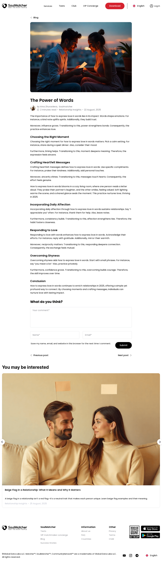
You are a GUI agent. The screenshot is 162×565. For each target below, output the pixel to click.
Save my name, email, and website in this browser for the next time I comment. (71, 343)
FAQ (83, 534)
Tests (62, 5)
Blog (42, 538)
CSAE (111, 538)
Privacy (112, 530)
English (140, 5)
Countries (86, 538)
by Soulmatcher (54, 106)
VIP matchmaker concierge (54, 534)
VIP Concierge (90, 5)
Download (114, 5)
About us (85, 530)
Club (74, 5)
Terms (112, 534)
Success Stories (48, 542)
